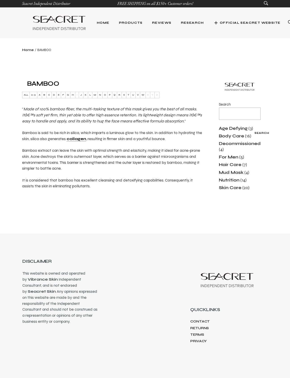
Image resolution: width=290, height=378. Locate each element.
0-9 (33, 95)
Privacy (198, 341)
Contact (200, 321)
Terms (197, 335)
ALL (26, 95)
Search (225, 104)
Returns (199, 328)
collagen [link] (76, 138)
